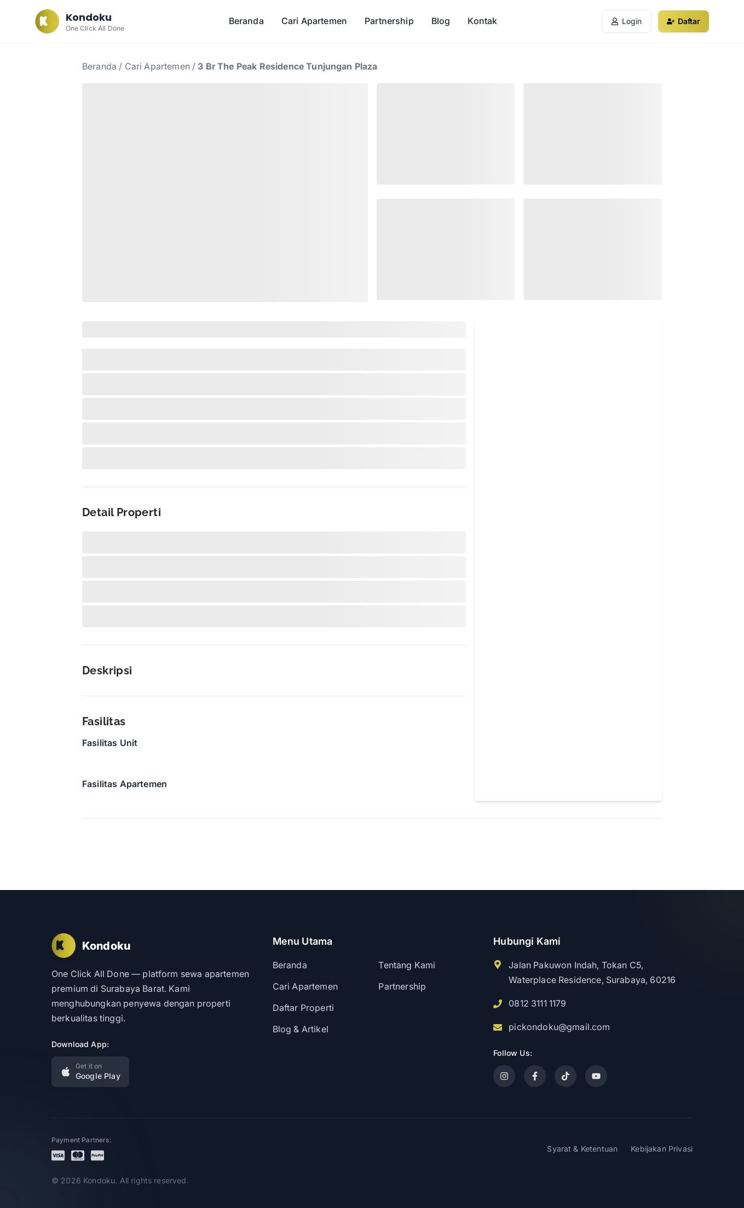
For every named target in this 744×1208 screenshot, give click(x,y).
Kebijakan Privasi (662, 1148)
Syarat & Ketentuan (582, 1148)
